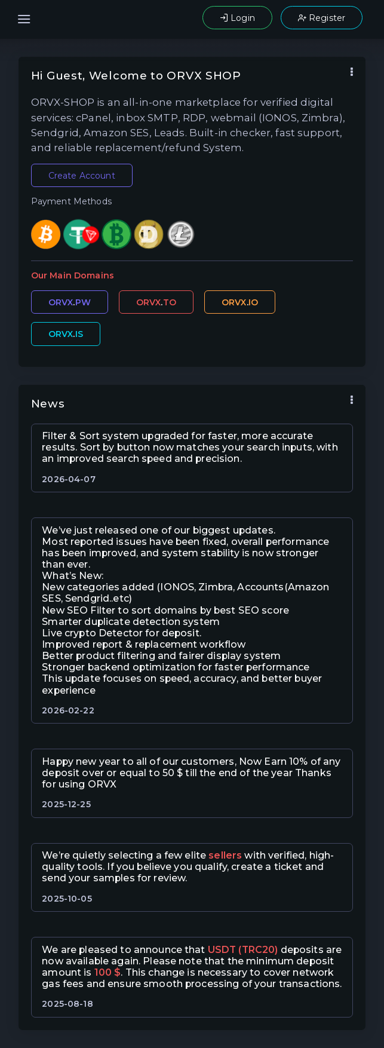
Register (321, 18)
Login (237, 18)
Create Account (81, 175)
